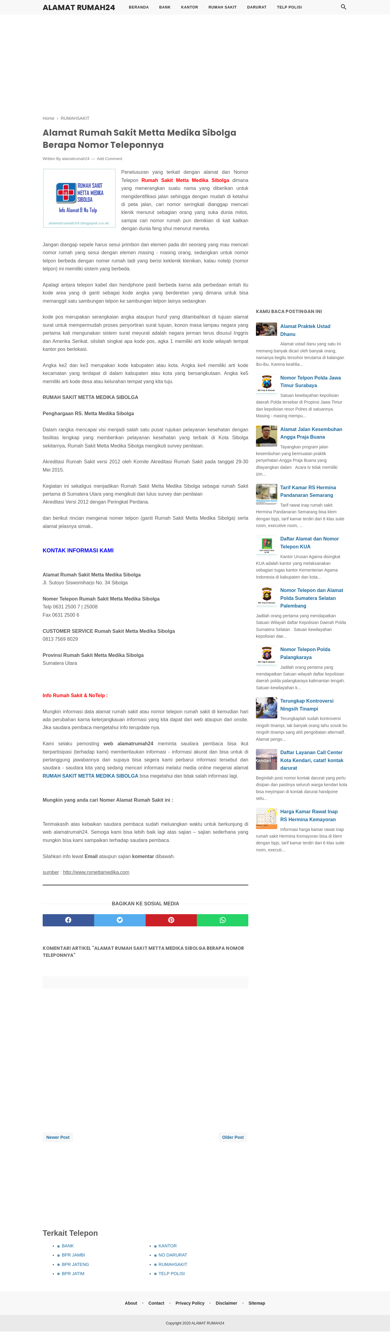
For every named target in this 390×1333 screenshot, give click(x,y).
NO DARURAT (173, 1256)
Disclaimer (227, 1304)
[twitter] (120, 922)
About (130, 1304)
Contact (156, 1304)
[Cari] (343, 8)
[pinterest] (171, 922)
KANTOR (189, 7)
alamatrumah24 (75, 160)
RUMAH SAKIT (222, 7)
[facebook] (68, 922)
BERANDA (139, 7)
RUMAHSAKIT (173, 1265)
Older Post (233, 1138)
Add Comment (109, 160)
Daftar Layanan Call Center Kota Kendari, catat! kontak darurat (311, 760)
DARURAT (257, 7)
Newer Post (57, 1138)
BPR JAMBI (73, 1256)
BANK (165, 7)
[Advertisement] (195, 64)
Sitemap (257, 1304)
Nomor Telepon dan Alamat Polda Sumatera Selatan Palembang (311, 598)
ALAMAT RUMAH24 (79, 7)
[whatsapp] (222, 922)
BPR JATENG (75, 1265)
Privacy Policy (190, 1304)
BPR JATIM (73, 1275)
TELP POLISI (289, 7)
